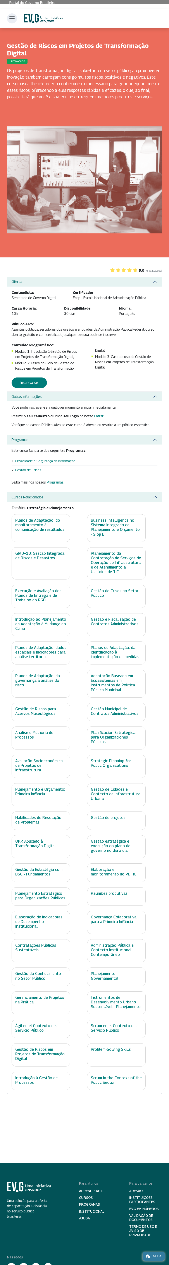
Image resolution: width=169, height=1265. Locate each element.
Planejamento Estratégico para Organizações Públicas (40, 895)
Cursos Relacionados (27, 497)
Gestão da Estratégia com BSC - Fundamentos (38, 871)
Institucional (92, 1211)
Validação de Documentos (141, 1218)
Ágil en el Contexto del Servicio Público (36, 1028)
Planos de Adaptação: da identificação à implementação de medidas (115, 652)
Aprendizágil (91, 1191)
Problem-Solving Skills (111, 1049)
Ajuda (84, 1218)
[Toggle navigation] (12, 18)
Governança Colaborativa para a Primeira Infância (113, 919)
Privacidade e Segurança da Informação (45, 461)
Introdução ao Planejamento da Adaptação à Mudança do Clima (40, 624)
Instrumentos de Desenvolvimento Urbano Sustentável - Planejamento (116, 1002)
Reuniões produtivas (109, 893)
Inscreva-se (29, 383)
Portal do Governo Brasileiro (32, 2)
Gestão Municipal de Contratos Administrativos (114, 711)
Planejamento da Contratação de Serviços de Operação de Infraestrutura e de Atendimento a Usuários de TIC (116, 562)
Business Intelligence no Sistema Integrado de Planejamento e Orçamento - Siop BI (115, 527)
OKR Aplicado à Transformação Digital (35, 843)
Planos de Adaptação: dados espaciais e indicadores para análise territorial (40, 652)
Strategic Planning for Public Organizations (111, 763)
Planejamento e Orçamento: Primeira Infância (40, 791)
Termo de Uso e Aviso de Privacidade (143, 1230)
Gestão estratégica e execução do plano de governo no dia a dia (110, 846)
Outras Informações (27, 397)
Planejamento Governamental (104, 975)
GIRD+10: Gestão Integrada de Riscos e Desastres (39, 555)
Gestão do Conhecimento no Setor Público (38, 975)
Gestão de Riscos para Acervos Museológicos (35, 711)
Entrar (98, 416)
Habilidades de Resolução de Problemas (38, 819)
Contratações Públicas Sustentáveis (35, 947)
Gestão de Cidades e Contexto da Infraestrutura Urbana (115, 794)
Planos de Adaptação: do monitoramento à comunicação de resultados (39, 525)
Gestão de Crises (28, 470)
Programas (20, 440)
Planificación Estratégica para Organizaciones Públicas (113, 737)
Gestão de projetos (108, 817)
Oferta (17, 282)
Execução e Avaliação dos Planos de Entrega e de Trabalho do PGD (38, 595)
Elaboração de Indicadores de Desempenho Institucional (38, 921)
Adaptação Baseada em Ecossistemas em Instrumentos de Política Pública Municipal (113, 682)
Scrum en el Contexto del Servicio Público (114, 1028)
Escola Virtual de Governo (43, 18)
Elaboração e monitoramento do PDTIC (113, 871)
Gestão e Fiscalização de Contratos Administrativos (114, 621)
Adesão (136, 1191)
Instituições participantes (142, 1200)
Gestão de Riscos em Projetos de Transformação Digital (40, 1054)
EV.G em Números (144, 1209)
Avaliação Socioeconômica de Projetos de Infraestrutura (39, 765)
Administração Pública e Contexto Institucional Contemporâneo (112, 950)
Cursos (86, 1198)
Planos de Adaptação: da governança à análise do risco (37, 680)
